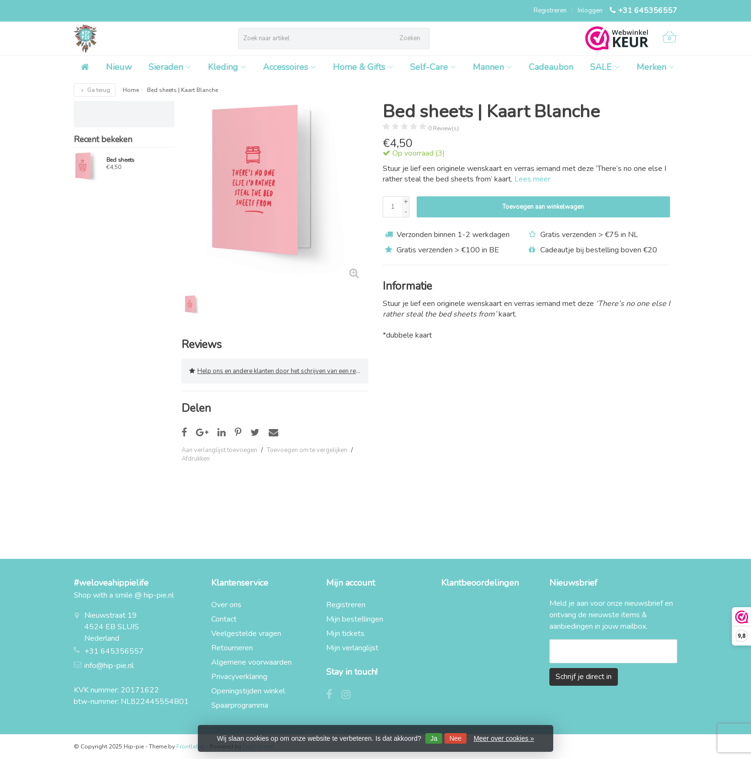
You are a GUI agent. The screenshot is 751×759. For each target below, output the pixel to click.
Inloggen (590, 10)
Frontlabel (190, 746)
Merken (655, 67)
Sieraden (169, 67)
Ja (433, 738)
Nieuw (119, 67)
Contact (224, 619)
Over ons (226, 605)
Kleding (227, 67)
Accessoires (289, 67)
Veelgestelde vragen (246, 633)
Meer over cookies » (504, 738)
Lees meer (532, 179)
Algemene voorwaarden (251, 662)
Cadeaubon (551, 67)
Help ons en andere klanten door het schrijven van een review (278, 371)
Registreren (550, 10)
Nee (455, 738)
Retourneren (232, 648)
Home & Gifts (363, 67)
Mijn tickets (345, 633)
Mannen (492, 67)
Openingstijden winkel (248, 691)
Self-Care (433, 67)
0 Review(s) (443, 128)
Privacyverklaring (239, 676)
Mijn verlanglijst (352, 648)
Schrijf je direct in (584, 676)
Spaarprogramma (239, 705)
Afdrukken (196, 458)
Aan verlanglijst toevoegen (219, 450)
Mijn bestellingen (354, 619)
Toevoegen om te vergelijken (307, 450)
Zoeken (409, 38)
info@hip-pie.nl (109, 665)
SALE (605, 67)
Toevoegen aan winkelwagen (543, 207)
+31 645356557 (647, 10)
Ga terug (94, 90)
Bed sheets (120, 160)
